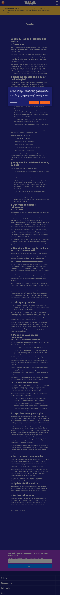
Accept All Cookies (45, 102)
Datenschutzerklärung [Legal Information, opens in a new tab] (18, 98)
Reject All (34, 102)
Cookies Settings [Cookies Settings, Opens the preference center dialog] (13, 102)
